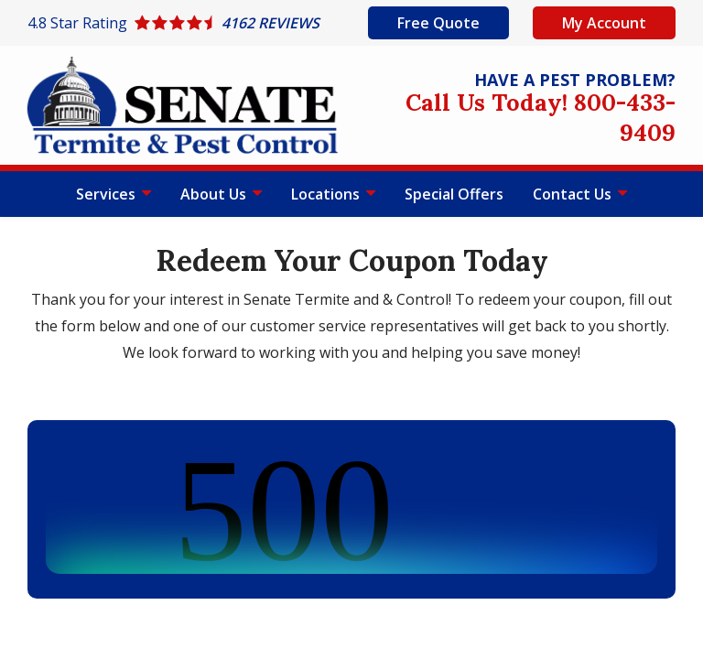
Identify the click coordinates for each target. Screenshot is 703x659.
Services (107, 194)
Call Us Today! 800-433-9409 (541, 117)
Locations (327, 194)
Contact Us (574, 194)
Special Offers (454, 194)
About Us (215, 194)
